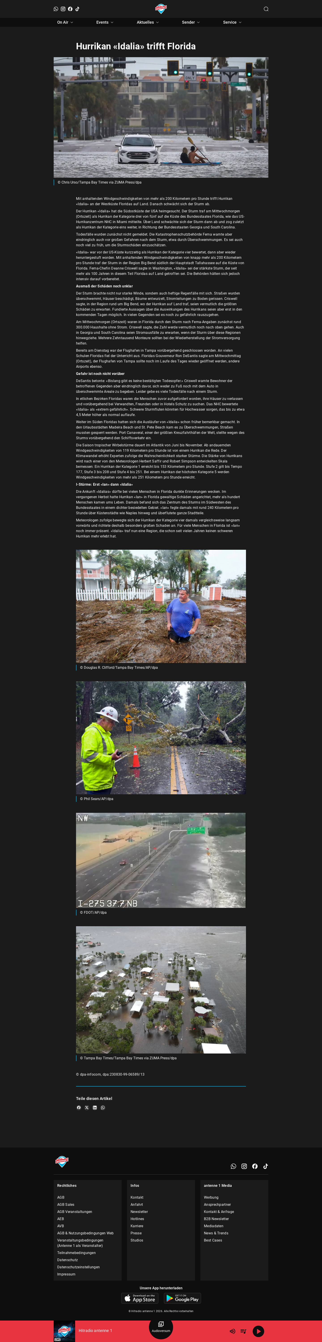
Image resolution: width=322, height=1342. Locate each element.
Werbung (211, 1197)
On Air (65, 22)
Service (233, 22)
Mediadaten (213, 1226)
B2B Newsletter (216, 1219)
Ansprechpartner (217, 1204)
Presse (136, 1233)
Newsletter (139, 1212)
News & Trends (216, 1233)
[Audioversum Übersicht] (161, 1327)
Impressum (66, 1274)
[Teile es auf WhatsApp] (103, 1107)
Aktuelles (148, 22)
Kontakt (137, 1197)
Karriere (137, 1226)
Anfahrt (137, 1204)
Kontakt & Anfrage (219, 1212)
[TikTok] (77, 9)
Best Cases (213, 1240)
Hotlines (137, 1219)
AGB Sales (65, 1204)
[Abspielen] (258, 1331)
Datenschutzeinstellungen (78, 1267)
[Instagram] (63, 9)
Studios (137, 1240)
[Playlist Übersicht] (243, 1331)
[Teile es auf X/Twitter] (86, 1107)
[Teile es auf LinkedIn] (94, 1107)
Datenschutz (67, 1260)
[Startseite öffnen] (161, 9)
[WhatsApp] (56, 9)
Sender (191, 22)
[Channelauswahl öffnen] (266, 9)
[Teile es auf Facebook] (78, 1107)
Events (105, 22)
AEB (60, 1219)
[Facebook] (70, 9)
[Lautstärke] (232, 1331)
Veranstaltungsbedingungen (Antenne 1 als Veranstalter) (80, 1243)
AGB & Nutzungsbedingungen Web (85, 1233)
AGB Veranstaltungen (74, 1212)
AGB (60, 1197)
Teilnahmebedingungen (76, 1253)
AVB (60, 1226)
